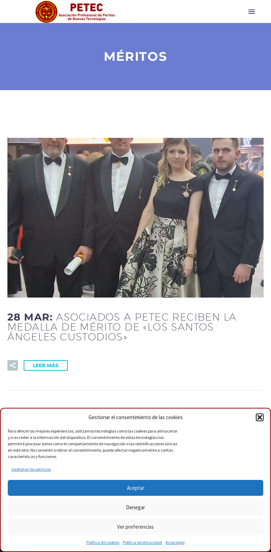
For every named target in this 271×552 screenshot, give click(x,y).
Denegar (135, 507)
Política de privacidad (142, 542)
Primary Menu (251, 12)
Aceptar (135, 488)
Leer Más (46, 365)
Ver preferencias (135, 526)
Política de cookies (102, 542)
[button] (259, 417)
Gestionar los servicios (31, 469)
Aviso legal (175, 542)
